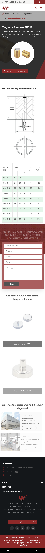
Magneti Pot (27, 14)
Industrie (6, 487)
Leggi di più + (28, 428)
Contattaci (7, 463)
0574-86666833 (12, 472)
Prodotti (16, 14)
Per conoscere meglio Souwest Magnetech (22, 522)
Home (7, 14)
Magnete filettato (14, 16)
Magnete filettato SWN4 (22, 343)
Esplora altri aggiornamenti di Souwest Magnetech (22, 407)
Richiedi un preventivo (14, 71)
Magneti (6, 482)
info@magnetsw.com (14, 476)
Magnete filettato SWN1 (17, 18)
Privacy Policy (22, 545)
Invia (12, 284)
